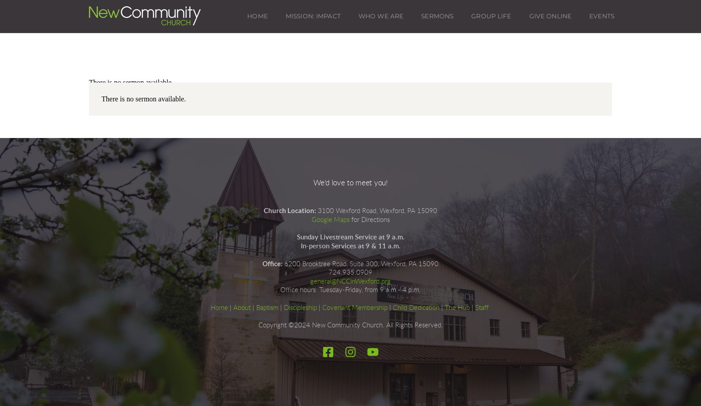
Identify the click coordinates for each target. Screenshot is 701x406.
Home (219, 308)
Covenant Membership (355, 308)
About (242, 308)
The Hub (457, 308)
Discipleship (300, 308)
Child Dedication (416, 308)
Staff (482, 308)
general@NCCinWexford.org (350, 281)
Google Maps (331, 220)
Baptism (267, 308)
